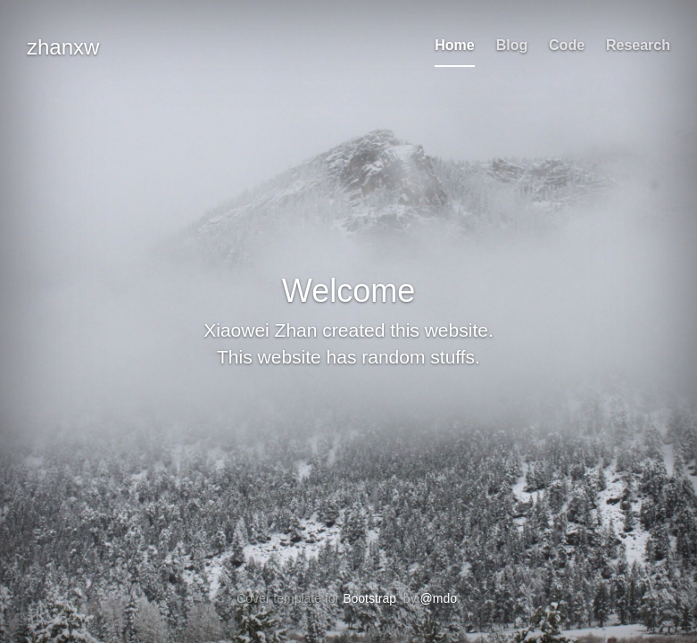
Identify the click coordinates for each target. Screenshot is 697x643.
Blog (512, 45)
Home (454, 45)
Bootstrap (369, 598)
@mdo (438, 598)
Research (638, 45)
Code (567, 45)
